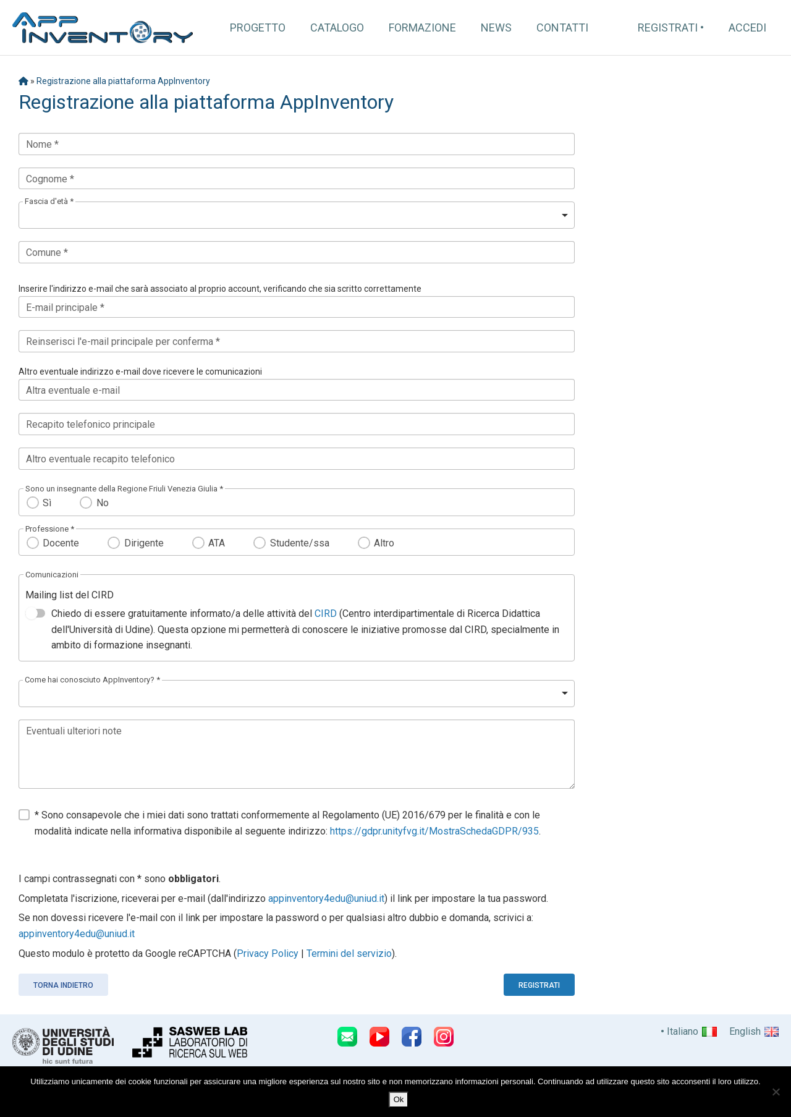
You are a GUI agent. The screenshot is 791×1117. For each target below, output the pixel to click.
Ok (399, 1099)
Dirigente (144, 543)
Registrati (668, 27)
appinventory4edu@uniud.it (326, 898)
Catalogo (337, 27)
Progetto (258, 27)
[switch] (35, 613)
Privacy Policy (267, 953)
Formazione (422, 27)
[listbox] (297, 215)
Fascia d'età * (49, 201)
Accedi (747, 27)
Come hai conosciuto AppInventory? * (92, 680)
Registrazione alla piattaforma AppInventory (123, 81)
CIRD (326, 613)
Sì (47, 503)
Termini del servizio (349, 953)
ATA (216, 543)
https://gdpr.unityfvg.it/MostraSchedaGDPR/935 (434, 831)
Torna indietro (63, 985)
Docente (61, 543)
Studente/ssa (299, 543)
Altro (384, 543)
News (496, 27)
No (102, 503)
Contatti (562, 27)
